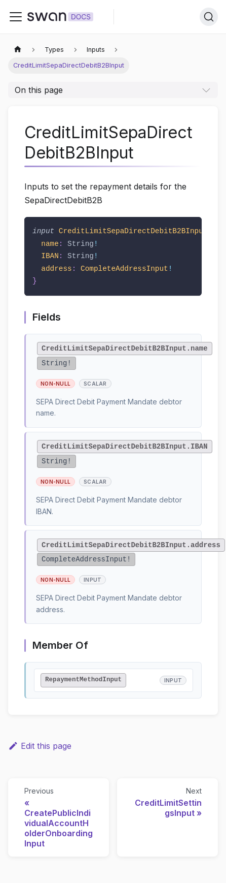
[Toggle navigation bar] (15, 16)
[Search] (209, 17)
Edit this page (39, 746)
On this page (39, 90)
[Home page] (17, 49)
